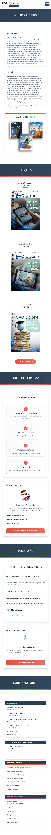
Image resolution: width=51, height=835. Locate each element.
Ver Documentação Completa (25, 531)
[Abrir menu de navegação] (47, 4)
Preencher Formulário (25, 662)
